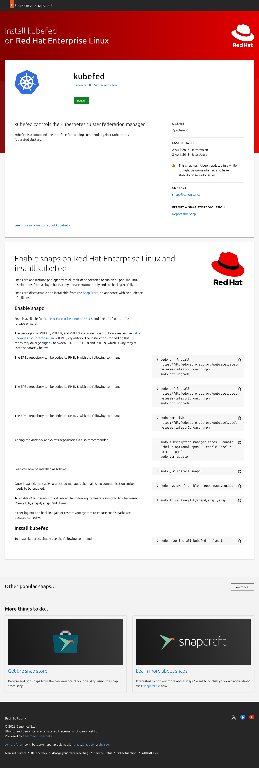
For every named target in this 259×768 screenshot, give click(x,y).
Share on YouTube (251, 717)
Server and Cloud (106, 85)
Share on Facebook (242, 717)
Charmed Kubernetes (38, 736)
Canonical (81, 85)
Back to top (16, 718)
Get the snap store (27, 671)
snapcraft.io (151, 686)
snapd (77, 744)
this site (104, 744)
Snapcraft (88, 744)
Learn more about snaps (161, 671)
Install (81, 101)
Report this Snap (184, 214)
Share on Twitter (233, 717)
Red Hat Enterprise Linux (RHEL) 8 (68, 318)
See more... (243, 587)
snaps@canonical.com (187, 194)
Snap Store (90, 293)
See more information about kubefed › (42, 225)
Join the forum (14, 744)
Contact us (150, 752)
